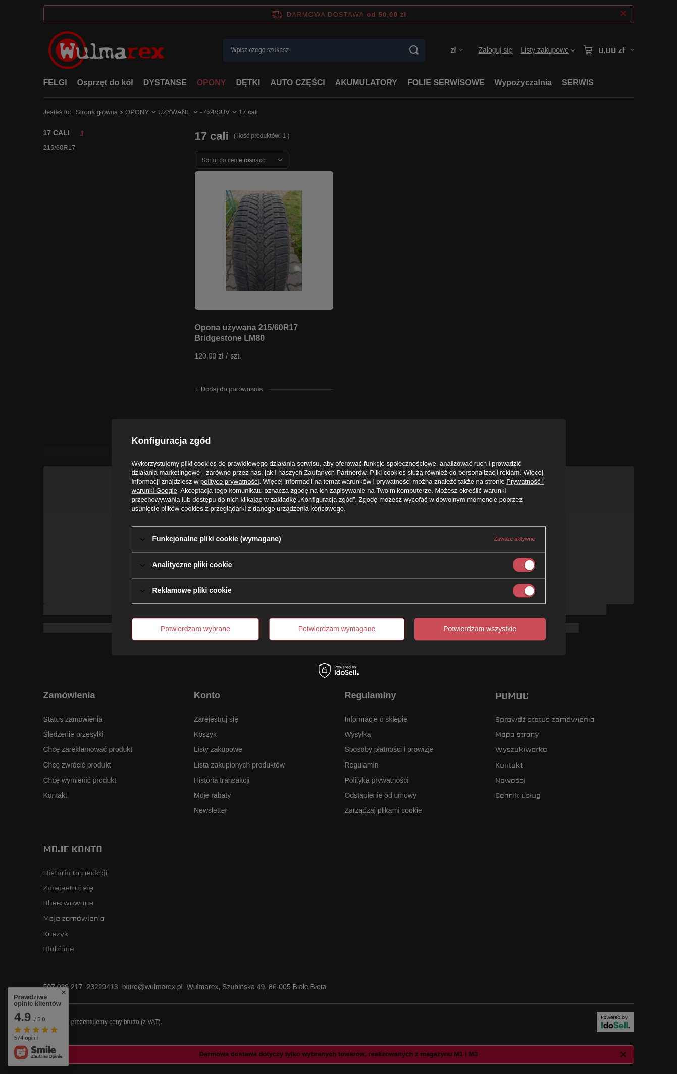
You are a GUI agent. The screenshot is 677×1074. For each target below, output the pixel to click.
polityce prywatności (229, 481)
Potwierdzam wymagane (337, 629)
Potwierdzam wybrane (195, 629)
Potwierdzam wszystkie (479, 629)
